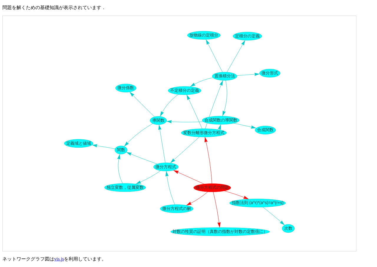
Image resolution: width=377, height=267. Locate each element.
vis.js (59, 258)
